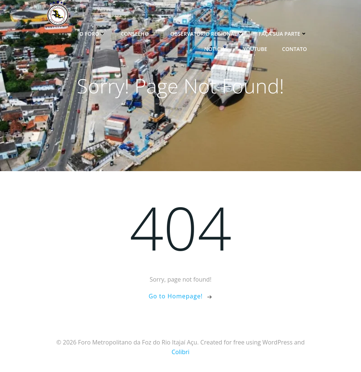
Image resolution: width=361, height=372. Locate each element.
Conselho (137, 33)
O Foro (92, 33)
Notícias (216, 48)
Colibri (180, 352)
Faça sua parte (283, 33)
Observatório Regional (207, 33)
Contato (294, 48)
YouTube (255, 48)
